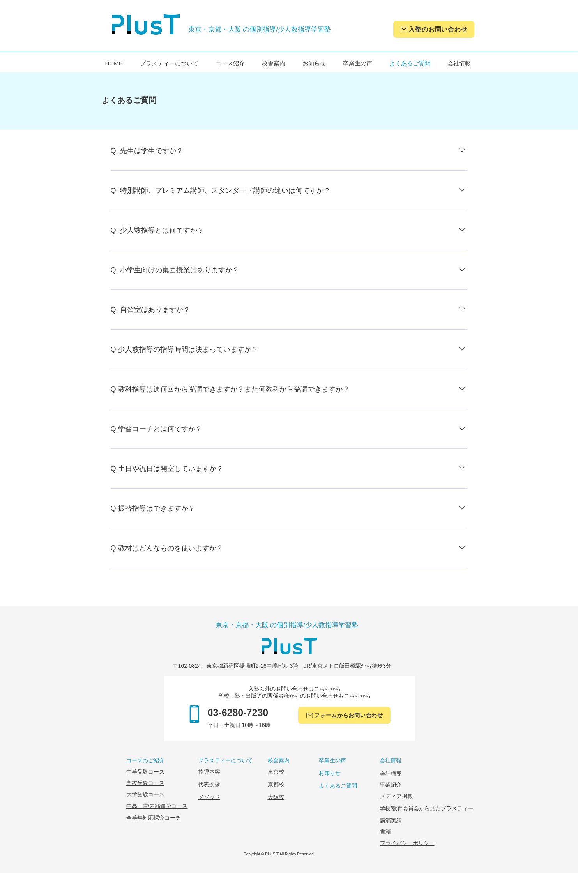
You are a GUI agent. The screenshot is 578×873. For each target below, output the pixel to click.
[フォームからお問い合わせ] (344, 715)
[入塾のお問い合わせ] (433, 29)
